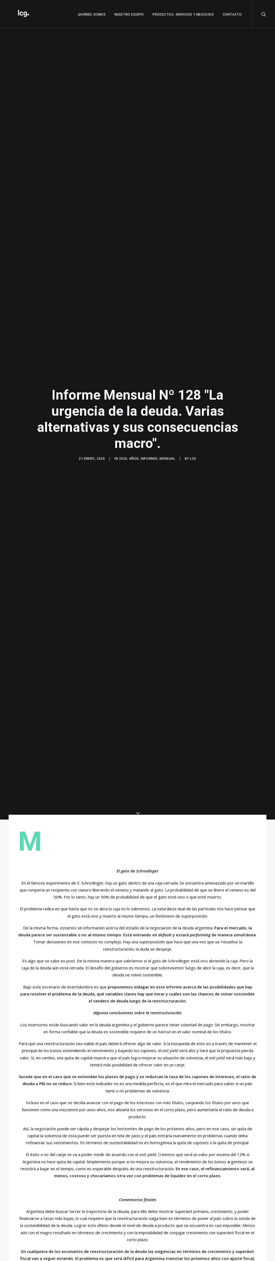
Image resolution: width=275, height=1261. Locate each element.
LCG (193, 453)
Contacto (232, 14)
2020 (123, 453)
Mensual (167, 453)
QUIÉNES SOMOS (92, 14)
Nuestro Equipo (129, 14)
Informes (149, 453)
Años (134, 453)
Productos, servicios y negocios (183, 14)
